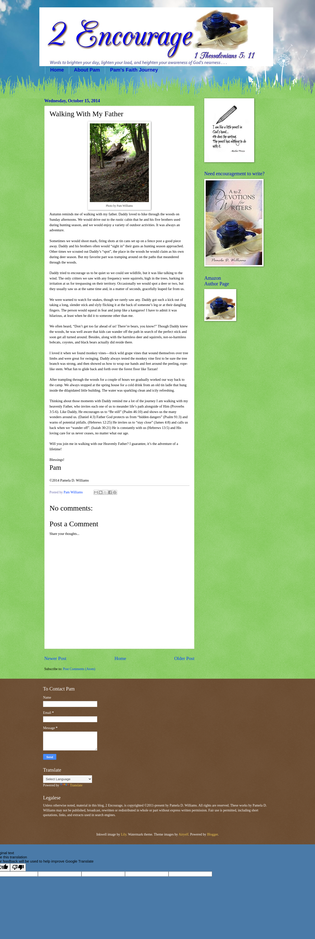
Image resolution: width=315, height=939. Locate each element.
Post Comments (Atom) (79, 669)
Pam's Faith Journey (134, 70)
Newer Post (55, 658)
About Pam (87, 70)
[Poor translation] (18, 867)
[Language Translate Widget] (67, 779)
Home (57, 70)
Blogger (212, 834)
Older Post (184, 658)
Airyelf (184, 834)
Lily (123, 834)
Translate (71, 785)
